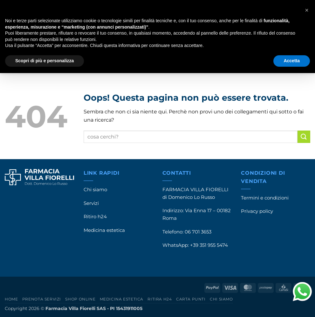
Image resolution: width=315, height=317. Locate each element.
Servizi (91, 203)
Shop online (80, 299)
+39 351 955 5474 (209, 245)
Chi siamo (95, 189)
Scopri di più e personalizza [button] (44, 60)
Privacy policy (257, 211)
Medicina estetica (104, 230)
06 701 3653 (198, 232)
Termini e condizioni (265, 198)
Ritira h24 (159, 299)
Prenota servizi (41, 299)
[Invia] (304, 137)
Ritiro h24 (95, 216)
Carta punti (191, 299)
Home (11, 299)
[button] (307, 10)
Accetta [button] (292, 60)
